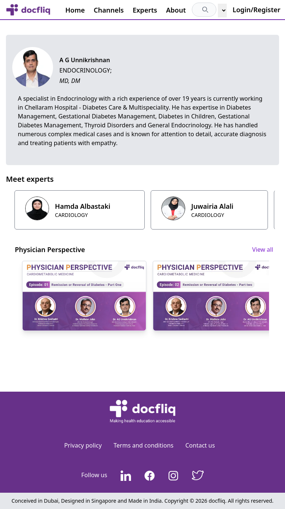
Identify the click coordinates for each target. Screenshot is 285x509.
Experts (145, 10)
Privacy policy (83, 445)
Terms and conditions (143, 445)
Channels (109, 10)
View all (262, 249)
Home (75, 10)
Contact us (200, 445)
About (176, 10)
